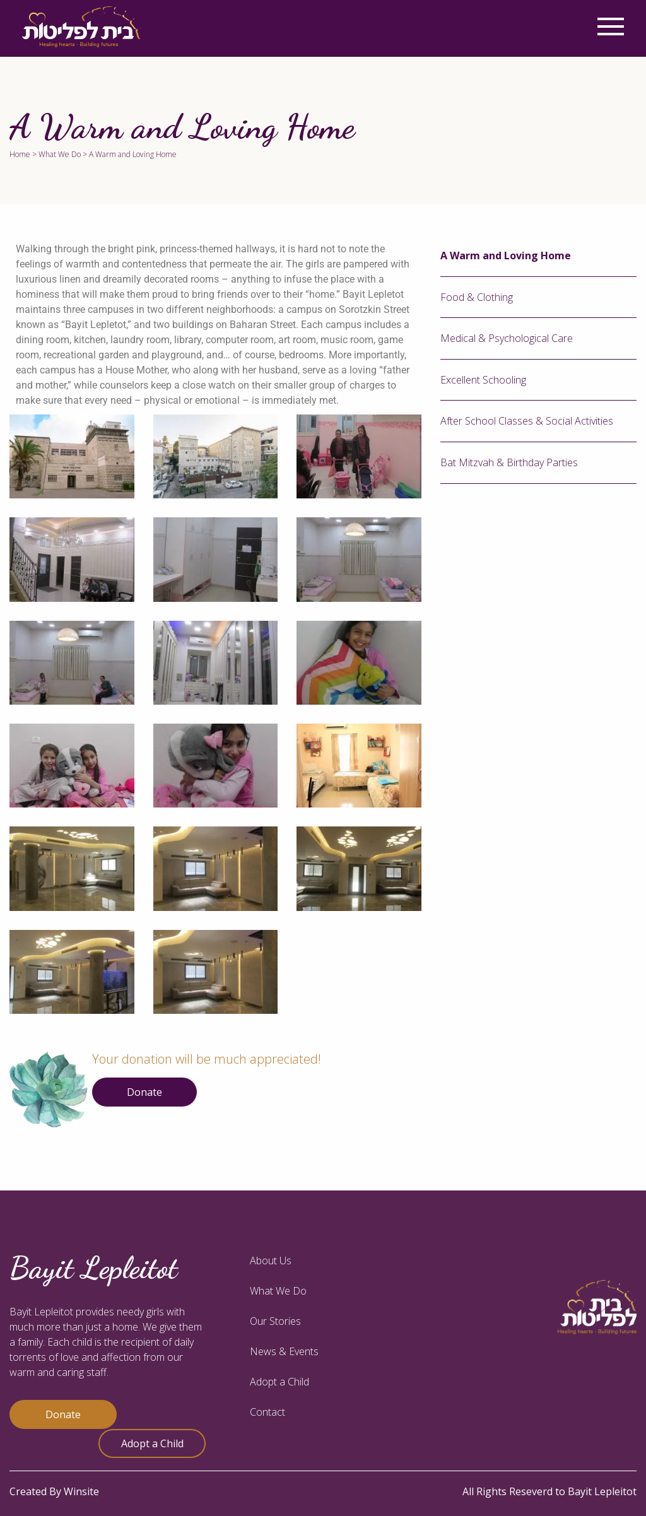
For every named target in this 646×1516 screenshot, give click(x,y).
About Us (270, 1260)
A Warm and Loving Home (505, 255)
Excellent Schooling (483, 380)
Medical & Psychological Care (506, 338)
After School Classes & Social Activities (526, 421)
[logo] (81, 26)
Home (19, 154)
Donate (144, 1092)
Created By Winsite (54, 1491)
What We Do (59, 154)
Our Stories (275, 1321)
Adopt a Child (152, 1443)
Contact (267, 1412)
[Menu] (610, 26)
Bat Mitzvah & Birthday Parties (509, 462)
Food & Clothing (476, 297)
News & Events (284, 1351)
